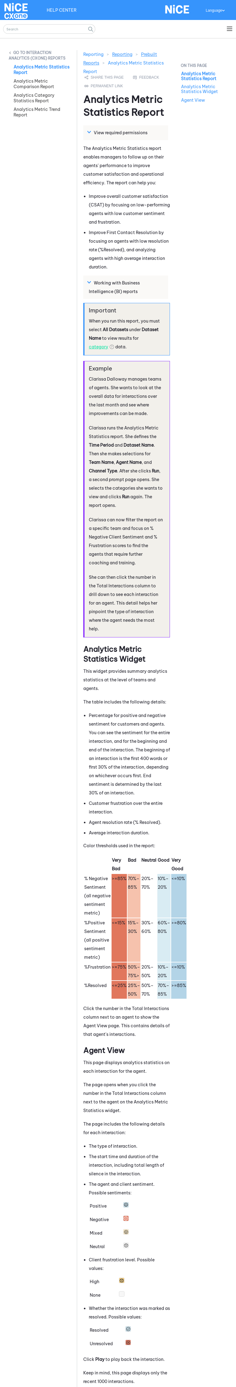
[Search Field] (49, 29)
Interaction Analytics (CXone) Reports (37, 55)
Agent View (193, 100)
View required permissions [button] (118, 132)
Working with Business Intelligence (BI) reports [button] (114, 287)
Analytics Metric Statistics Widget (199, 89)
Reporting (122, 54)
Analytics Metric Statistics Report (198, 76)
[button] (90, 29)
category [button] (98, 347)
